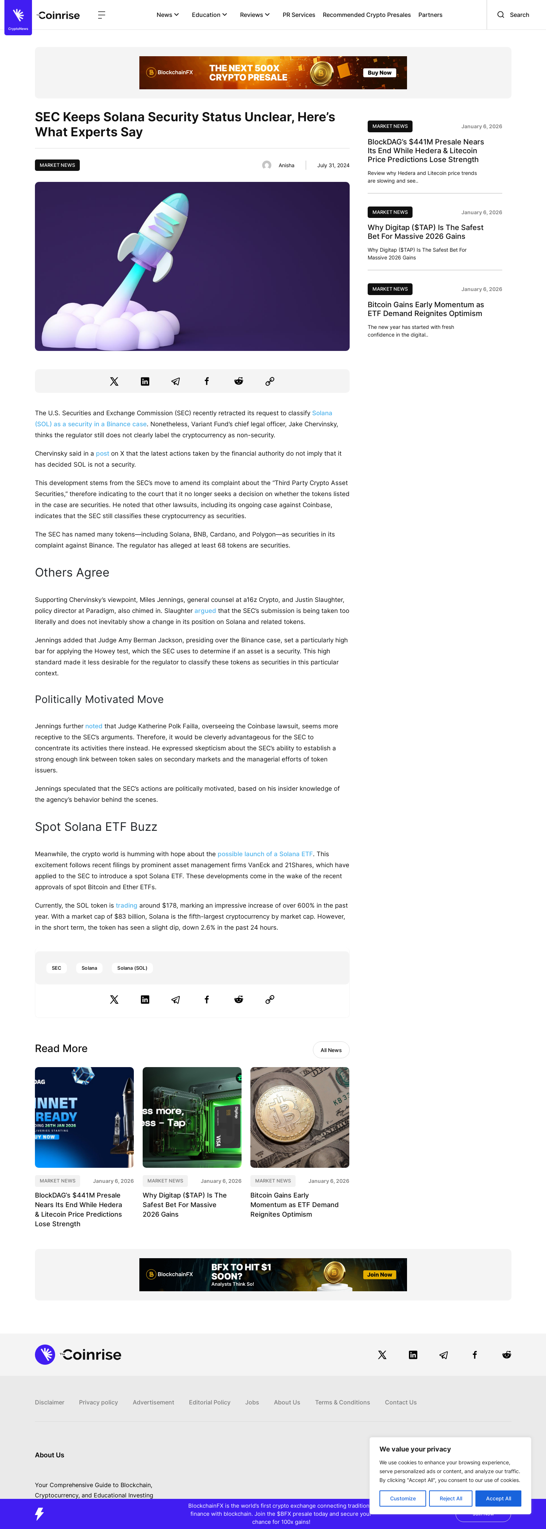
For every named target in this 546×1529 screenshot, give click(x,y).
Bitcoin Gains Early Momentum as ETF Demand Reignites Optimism (294, 1204)
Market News (57, 165)
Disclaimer (49, 1402)
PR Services (299, 14)
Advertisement (153, 1402)
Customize (403, 1498)
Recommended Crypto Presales (367, 14)
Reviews (255, 14)
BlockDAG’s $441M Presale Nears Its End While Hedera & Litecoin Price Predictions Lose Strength (426, 150)
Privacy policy (98, 1402)
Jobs (252, 1402)
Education (209, 14)
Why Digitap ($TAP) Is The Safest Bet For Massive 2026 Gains (185, 1204)
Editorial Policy (210, 1402)
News (168, 14)
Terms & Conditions (342, 1402)
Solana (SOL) (132, 968)
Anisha (287, 165)
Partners (430, 14)
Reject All (451, 1498)
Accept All (498, 1498)
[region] (450, 1475)
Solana (89, 968)
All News (331, 1050)
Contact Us (401, 1402)
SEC (57, 968)
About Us (287, 1402)
